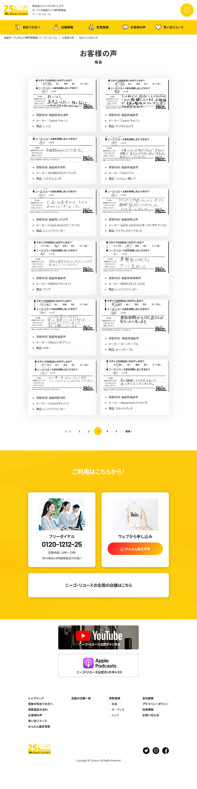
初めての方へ (27, 27)
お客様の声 (134, 27)
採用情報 (148, 709)
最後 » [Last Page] (128, 431)
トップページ (36, 698)
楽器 (114, 704)
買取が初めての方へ (40, 704)
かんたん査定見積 (39, 726)
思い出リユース (169, 27)
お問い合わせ (150, 715)
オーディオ (118, 709)
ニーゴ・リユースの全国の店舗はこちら (98, 585)
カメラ (115, 715)
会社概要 (148, 698)
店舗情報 (63, 27)
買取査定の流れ (38, 709)
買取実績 (98, 27)
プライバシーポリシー (155, 704)
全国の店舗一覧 (81, 698)
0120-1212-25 (62, 544)
